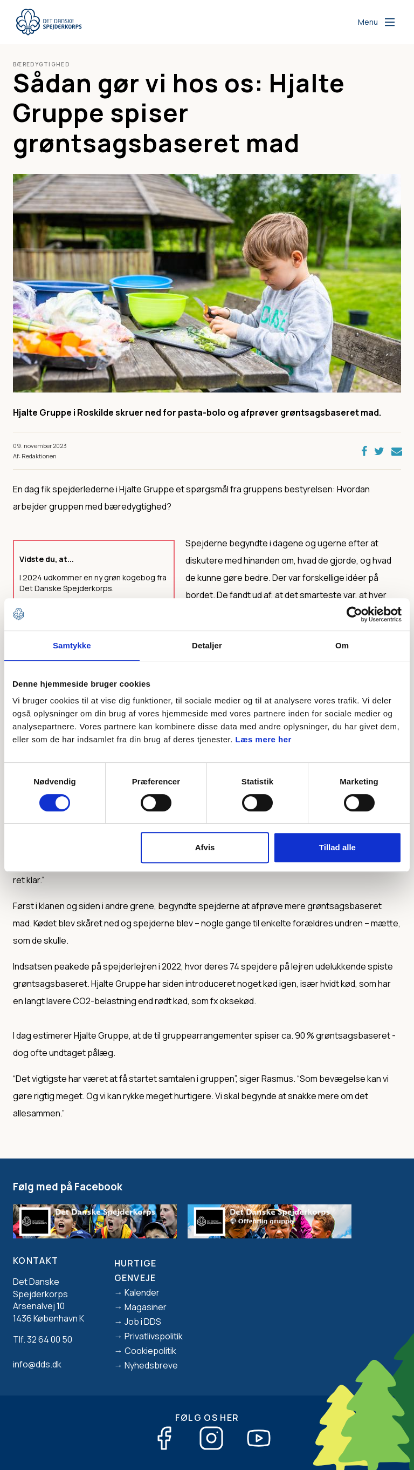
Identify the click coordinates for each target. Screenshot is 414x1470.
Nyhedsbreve (151, 1365)
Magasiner (146, 1307)
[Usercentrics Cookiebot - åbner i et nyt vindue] (354, 614)
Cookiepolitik (150, 1351)
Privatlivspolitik (154, 1336)
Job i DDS (143, 1321)
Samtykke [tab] (72, 645)
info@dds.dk (37, 1364)
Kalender (142, 1292)
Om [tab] (342, 645)
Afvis (205, 847)
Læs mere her (264, 739)
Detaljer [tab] (207, 645)
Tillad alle (337, 847)
